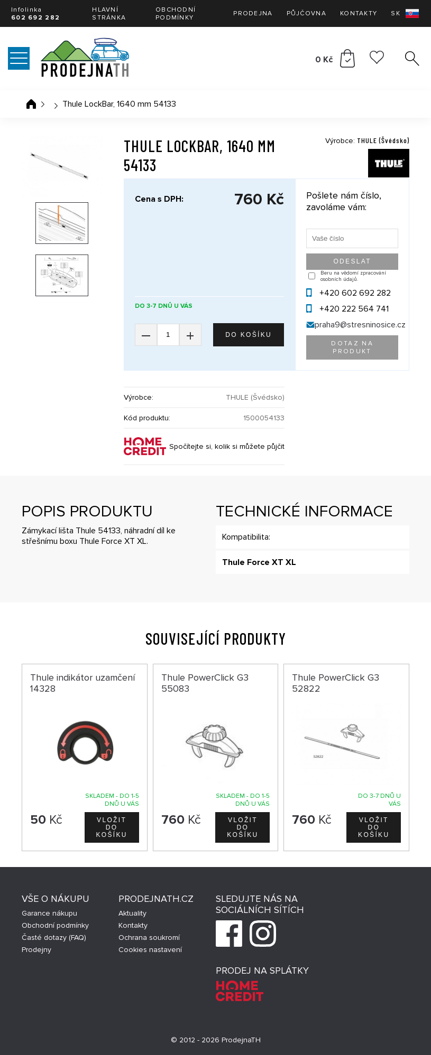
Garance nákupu (49, 913)
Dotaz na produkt (352, 347)
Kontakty (358, 13)
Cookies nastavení (150, 949)
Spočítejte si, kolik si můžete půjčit (227, 446)
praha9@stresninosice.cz (360, 324)
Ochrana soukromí (149, 937)
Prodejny (36, 949)
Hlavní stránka (109, 14)
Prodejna (252, 13)
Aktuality (132, 913)
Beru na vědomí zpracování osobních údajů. (353, 276)
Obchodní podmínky (175, 14)
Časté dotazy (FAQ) (54, 937)
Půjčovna (306, 13)
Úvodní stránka (31, 104)
